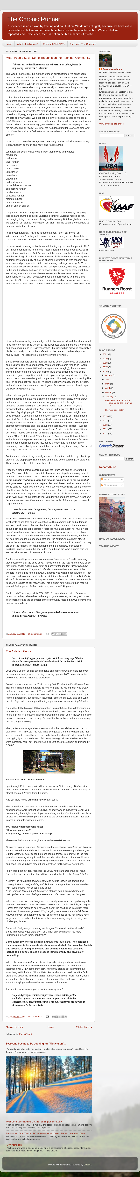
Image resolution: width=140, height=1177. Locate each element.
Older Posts (84, 1027)
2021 (105, 354)
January (109, 396)
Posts (105, 479)
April (107, 388)
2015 (105, 416)
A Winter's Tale (14, 1145)
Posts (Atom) (25, 1034)
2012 (105, 429)
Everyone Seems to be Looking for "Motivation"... (36, 1043)
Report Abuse (107, 467)
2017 (105, 367)
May (107, 384)
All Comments (109, 485)
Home (9, 44)
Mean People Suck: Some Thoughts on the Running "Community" (48, 57)
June (108, 379)
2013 (105, 425)
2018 (105, 363)
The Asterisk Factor (18, 651)
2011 (105, 433)
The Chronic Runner (33, 19)
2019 (105, 358)
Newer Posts (14, 1027)
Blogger (87, 1164)
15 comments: (35, 634)
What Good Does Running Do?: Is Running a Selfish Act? (34, 1122)
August (109, 375)
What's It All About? (27, 44)
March (108, 392)
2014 (105, 420)
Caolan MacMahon (112, 69)
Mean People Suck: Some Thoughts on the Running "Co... (118, 403)
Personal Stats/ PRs (54, 44)
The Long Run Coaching (83, 44)
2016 (105, 371)
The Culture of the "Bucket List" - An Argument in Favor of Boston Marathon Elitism (46, 1133)
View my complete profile (111, 124)
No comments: (35, 1016)
